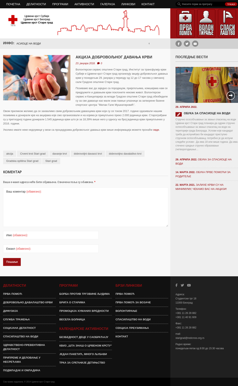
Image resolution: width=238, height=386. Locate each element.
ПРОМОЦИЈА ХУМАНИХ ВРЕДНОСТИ (84, 310)
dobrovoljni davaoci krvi (88, 153)
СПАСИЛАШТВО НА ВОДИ (20, 336)
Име (17, 235)
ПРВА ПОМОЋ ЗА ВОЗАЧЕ (133, 302)
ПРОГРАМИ (60, 4)
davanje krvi (60, 153)
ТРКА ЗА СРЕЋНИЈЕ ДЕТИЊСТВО (82, 362)
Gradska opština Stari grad (22, 160)
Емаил (18, 248)
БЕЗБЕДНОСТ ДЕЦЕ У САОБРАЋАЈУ (83, 337)
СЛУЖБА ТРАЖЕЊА (16, 319)
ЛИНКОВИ (128, 4)
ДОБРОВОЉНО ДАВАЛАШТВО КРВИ (28, 302)
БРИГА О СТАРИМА (72, 302)
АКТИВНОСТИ (84, 4)
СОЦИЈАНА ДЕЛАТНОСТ (19, 327)
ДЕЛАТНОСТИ (36, 4)
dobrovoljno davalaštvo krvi (125, 153)
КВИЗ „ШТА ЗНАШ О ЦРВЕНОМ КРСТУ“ (85, 345)
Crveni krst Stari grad (32, 153)
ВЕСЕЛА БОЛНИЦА (72, 319)
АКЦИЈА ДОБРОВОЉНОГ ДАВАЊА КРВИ (114, 57)
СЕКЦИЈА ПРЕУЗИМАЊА (132, 327)
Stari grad (51, 160)
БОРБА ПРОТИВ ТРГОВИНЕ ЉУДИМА (84, 293)
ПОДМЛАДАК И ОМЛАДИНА (21, 370)
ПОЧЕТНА (13, 4)
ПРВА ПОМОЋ (12, 293)
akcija (9, 153)
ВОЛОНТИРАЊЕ (126, 310)
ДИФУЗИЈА (10, 310)
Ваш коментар (24, 191)
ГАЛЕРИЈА (107, 4)
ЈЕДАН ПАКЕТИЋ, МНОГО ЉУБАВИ (83, 354)
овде (156, 129)
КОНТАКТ (148, 4)
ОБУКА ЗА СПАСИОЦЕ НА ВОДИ (22, 43)
